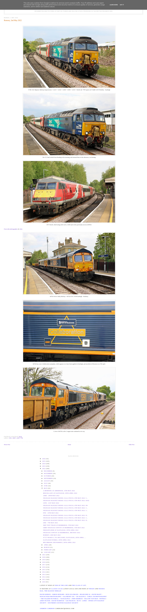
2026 (44, 458)
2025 (44, 461)
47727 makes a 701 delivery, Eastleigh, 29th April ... (64, 537)
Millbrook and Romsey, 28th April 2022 (59, 542)
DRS (10, 438)
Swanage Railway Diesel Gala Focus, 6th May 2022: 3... (65, 508)
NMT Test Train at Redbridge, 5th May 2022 (60, 525)
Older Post (131, 444)
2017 (44, 564)
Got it (122, 5)
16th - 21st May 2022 (51, 503)
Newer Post (7, 444)
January (47, 552)
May (46, 488)
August (47, 481)
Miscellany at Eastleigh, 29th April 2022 (60, 493)
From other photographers (11, 229)
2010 (44, 582)
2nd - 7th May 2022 (50, 522)
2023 (44, 466)
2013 (44, 574)
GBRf (14, 438)
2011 (44, 579)
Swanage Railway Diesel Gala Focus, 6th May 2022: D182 (66, 500)
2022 (44, 468)
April (46, 545)
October (47, 476)
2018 (44, 562)
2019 (44, 559)
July (46, 483)
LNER (18, 438)
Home (69, 444)
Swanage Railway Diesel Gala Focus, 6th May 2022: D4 (65, 505)
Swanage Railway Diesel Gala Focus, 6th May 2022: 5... (65, 498)
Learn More (114, 5)
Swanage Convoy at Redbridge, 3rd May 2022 (61, 532)
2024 (44, 463)
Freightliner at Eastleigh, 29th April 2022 (60, 530)
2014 (44, 572)
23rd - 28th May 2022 (51, 495)
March (47, 547)
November (48, 473)
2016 (44, 567)
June (46, 486)
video (20, 229)
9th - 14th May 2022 (50, 513)
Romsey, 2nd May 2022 (13, 20)
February (48, 550)
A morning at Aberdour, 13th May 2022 (59, 490)
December (48, 471)
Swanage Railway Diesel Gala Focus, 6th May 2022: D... (65, 515)
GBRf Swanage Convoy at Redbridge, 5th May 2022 (64, 527)
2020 (44, 557)
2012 (44, 577)
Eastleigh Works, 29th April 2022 (57, 540)
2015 (44, 569)
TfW (21, 438)
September (48, 478)
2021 (44, 554)
